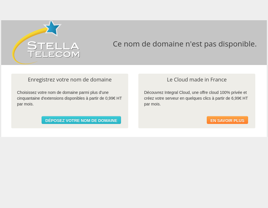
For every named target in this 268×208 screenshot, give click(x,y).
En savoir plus (227, 120)
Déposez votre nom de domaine (81, 120)
